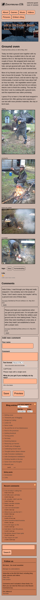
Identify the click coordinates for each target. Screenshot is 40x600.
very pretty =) (8, 518)
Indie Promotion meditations (13, 455)
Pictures (6, 17)
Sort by (20, 411)
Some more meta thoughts (13, 463)
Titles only (6, 579)
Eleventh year (9, 466)
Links (6, 479)
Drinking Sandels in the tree (13, 461)
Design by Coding (10, 422)
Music (22, 12)
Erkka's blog (18, 17)
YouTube (6, 595)
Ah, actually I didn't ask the (13, 501)
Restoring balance (10, 442)
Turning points (9, 437)
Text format (7, 364)
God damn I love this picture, (13, 530)
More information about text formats (14, 367)
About (5, 12)
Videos (31, 12)
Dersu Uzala (8, 427)
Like (3, 273)
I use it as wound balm (11, 509)
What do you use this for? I (13, 513)
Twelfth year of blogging (12, 448)
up (3, 275)
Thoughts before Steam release (14, 453)
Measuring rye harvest (11, 445)
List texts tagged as (24, 406)
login (29, 5)
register (35, 5)
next (15, 469)
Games (14, 12)
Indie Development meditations (14, 458)
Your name (6, 342)
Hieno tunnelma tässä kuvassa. (14, 522)
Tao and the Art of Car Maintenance (16, 429)
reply (5, 305)
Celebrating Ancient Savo (12, 450)
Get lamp (7, 440)
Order (29, 411)
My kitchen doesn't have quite (14, 535)
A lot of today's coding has (13, 492)
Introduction (8, 476)
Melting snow (8, 416)
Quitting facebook (10, 435)
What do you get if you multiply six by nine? (18, 378)
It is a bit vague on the (11, 526)
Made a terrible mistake (12, 505)
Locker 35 (7, 424)
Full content (6, 581)
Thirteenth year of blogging (13, 419)
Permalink (5, 301)
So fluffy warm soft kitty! (12, 496)
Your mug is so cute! (11, 539)
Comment (6, 351)
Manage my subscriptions (11, 570)
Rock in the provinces (11, 432)
